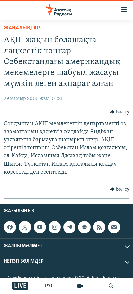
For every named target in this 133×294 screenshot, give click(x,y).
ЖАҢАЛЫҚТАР (22, 28)
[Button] (119, 112)
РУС (49, 286)
